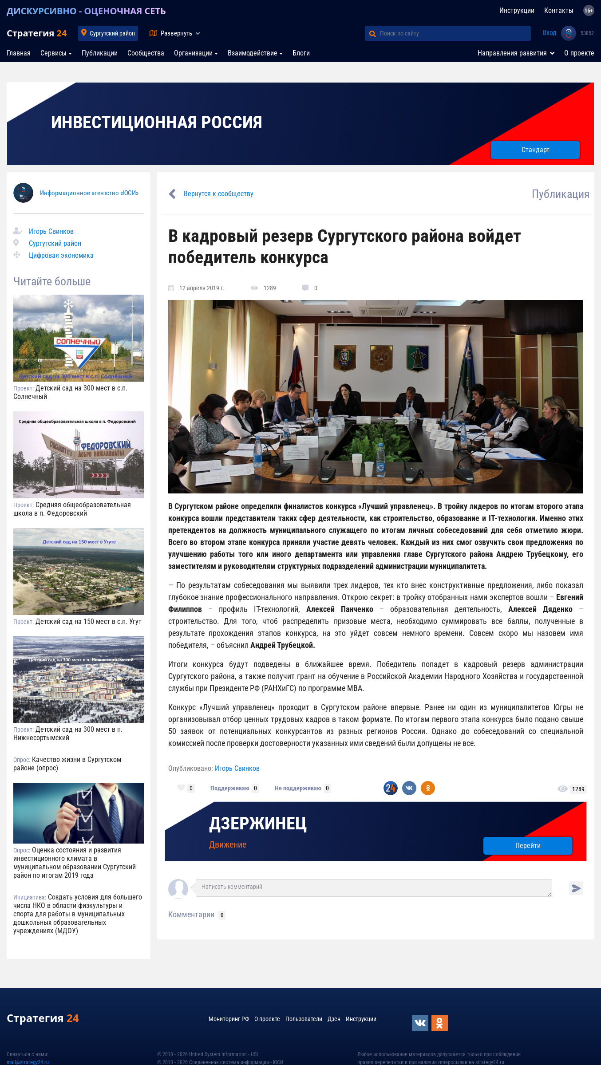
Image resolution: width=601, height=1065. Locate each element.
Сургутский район (112, 33)
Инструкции (516, 10)
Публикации (100, 53)
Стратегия (37, 33)
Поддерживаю (229, 788)
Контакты (558, 10)
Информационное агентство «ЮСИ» (89, 193)
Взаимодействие (252, 53)
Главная (19, 53)
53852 (587, 33)
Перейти (528, 845)
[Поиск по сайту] (455, 33)
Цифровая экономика (61, 255)
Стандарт (536, 150)
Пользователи (303, 1018)
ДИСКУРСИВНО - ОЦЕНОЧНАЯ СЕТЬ (86, 11)
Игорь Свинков (51, 231)
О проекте (579, 53)
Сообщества (145, 53)
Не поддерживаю (298, 788)
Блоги (301, 53)
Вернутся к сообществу (218, 193)
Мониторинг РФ (229, 1018)
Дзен (334, 1018)
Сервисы (53, 53)
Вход (549, 32)
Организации (193, 53)
